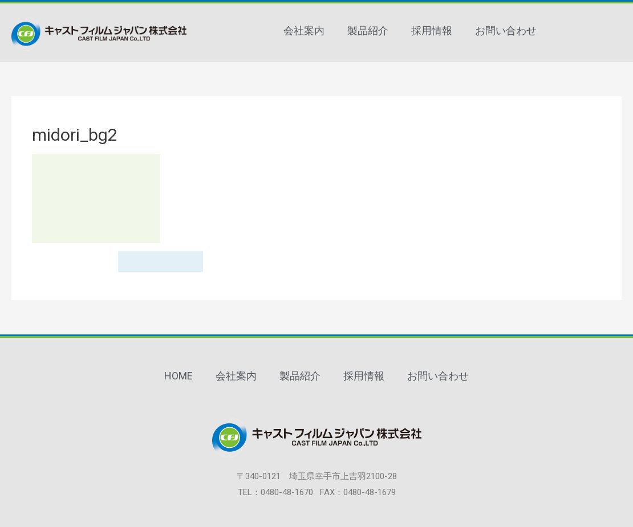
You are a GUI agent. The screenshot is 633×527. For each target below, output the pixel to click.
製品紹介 (367, 30)
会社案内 (303, 30)
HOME (178, 376)
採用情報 (431, 30)
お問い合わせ (506, 30)
